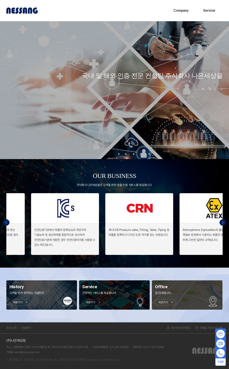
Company (180, 10)
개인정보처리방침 (181, 328)
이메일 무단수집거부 (211, 328)
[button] (222, 222)
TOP (220, 362)
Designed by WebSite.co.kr (104, 359)
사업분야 (26, 328)
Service (209, 10)
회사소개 (11, 328)
